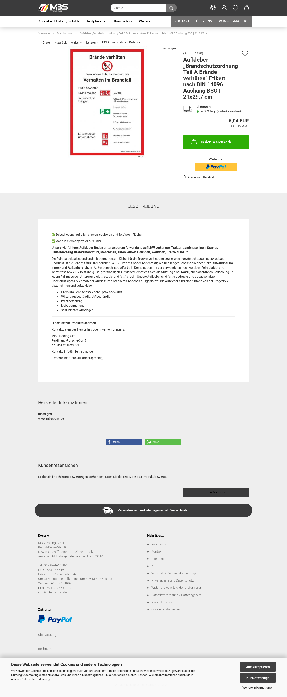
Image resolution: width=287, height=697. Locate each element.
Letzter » (92, 42)
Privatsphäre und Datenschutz (172, 580)
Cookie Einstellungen (165, 609)
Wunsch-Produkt (234, 21)
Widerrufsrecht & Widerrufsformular (176, 587)
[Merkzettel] (235, 8)
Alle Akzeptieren (258, 667)
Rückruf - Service (162, 602)
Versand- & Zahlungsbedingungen (174, 573)
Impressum (159, 544)
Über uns (204, 21)
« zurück (61, 42)
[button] (213, 8)
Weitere (144, 21)
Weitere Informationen (257, 687)
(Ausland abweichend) (229, 111)
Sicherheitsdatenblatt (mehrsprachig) (78, 358)
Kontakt (182, 21)
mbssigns (169, 48)
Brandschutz (123, 21)
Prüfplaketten (97, 21)
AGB (154, 566)
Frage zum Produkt (201, 177)
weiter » (76, 42)
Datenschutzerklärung (36, 679)
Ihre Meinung (216, 492)
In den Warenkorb (211, 141)
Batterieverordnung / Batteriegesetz (176, 595)
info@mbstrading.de (52, 592)
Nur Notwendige (258, 678)
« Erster (45, 42)
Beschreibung (144, 206)
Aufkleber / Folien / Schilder (59, 21)
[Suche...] (171, 8)
